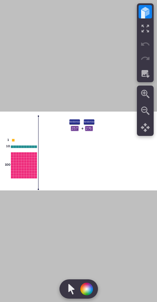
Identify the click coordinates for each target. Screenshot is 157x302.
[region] (78, 151)
